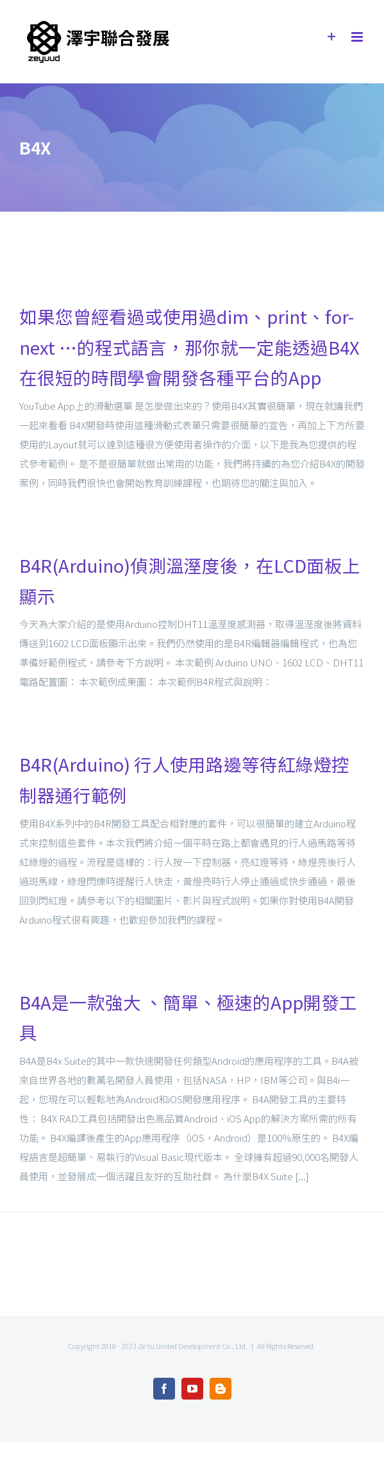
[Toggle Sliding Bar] (331, 37)
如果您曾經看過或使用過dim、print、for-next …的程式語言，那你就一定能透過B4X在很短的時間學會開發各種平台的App (189, 346)
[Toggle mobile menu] (358, 37)
